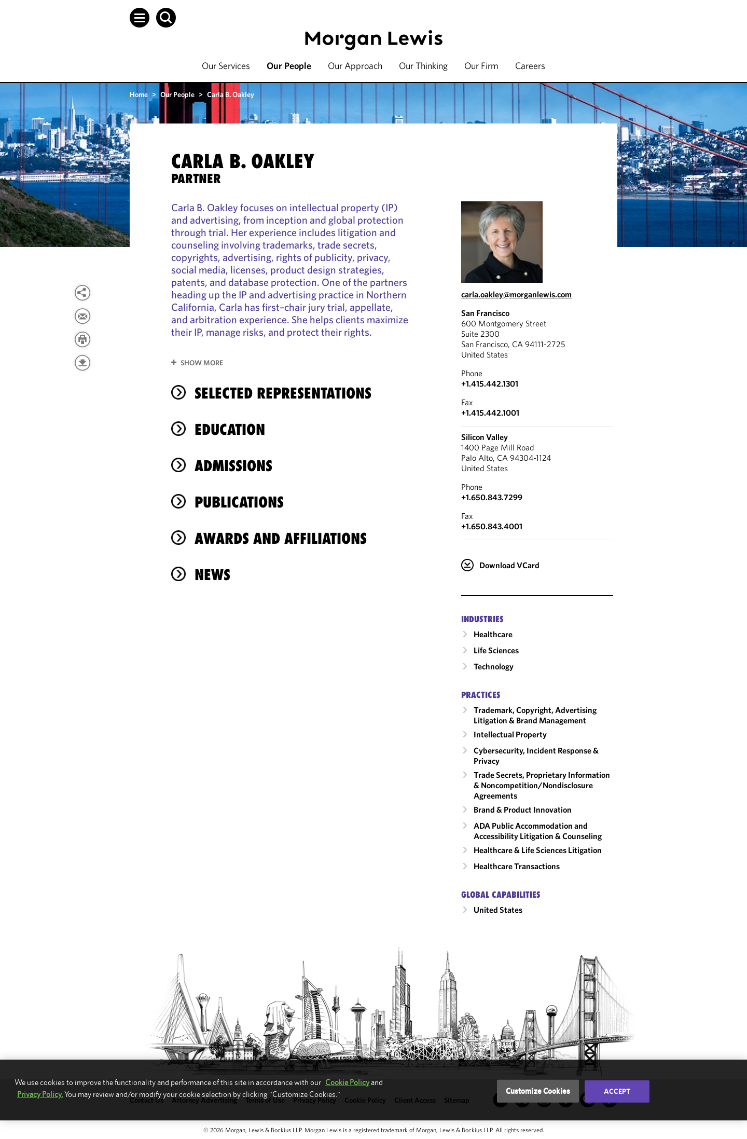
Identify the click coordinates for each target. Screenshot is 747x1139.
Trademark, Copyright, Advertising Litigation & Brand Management (535, 715)
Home (139, 94)
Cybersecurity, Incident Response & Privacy (536, 755)
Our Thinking (423, 66)
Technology (494, 666)
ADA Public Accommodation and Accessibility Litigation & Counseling (538, 830)
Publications (239, 502)
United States (498, 909)
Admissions (233, 466)
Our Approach (355, 66)
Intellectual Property (510, 734)
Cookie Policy (347, 1082)
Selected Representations (283, 393)
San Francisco (485, 313)
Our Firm (481, 66)
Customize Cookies (538, 1091)
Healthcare (493, 634)
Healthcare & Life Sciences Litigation (538, 850)
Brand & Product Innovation (523, 809)
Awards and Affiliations (281, 538)
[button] (139, 18)
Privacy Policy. (40, 1094)
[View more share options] (82, 293)
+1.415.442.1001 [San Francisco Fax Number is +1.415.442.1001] (490, 412)
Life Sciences (496, 650)
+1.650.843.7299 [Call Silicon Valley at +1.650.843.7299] (491, 497)
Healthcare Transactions (517, 866)
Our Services (226, 66)
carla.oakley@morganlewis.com (516, 294)
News (212, 575)
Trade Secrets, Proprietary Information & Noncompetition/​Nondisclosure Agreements (542, 785)
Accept (617, 1091)
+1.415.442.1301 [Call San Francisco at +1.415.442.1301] (489, 383)
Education (230, 429)
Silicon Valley (484, 437)
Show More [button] (202, 362)
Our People (289, 66)
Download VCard (509, 565)
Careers (530, 66)
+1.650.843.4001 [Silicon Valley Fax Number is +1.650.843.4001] (491, 526)
